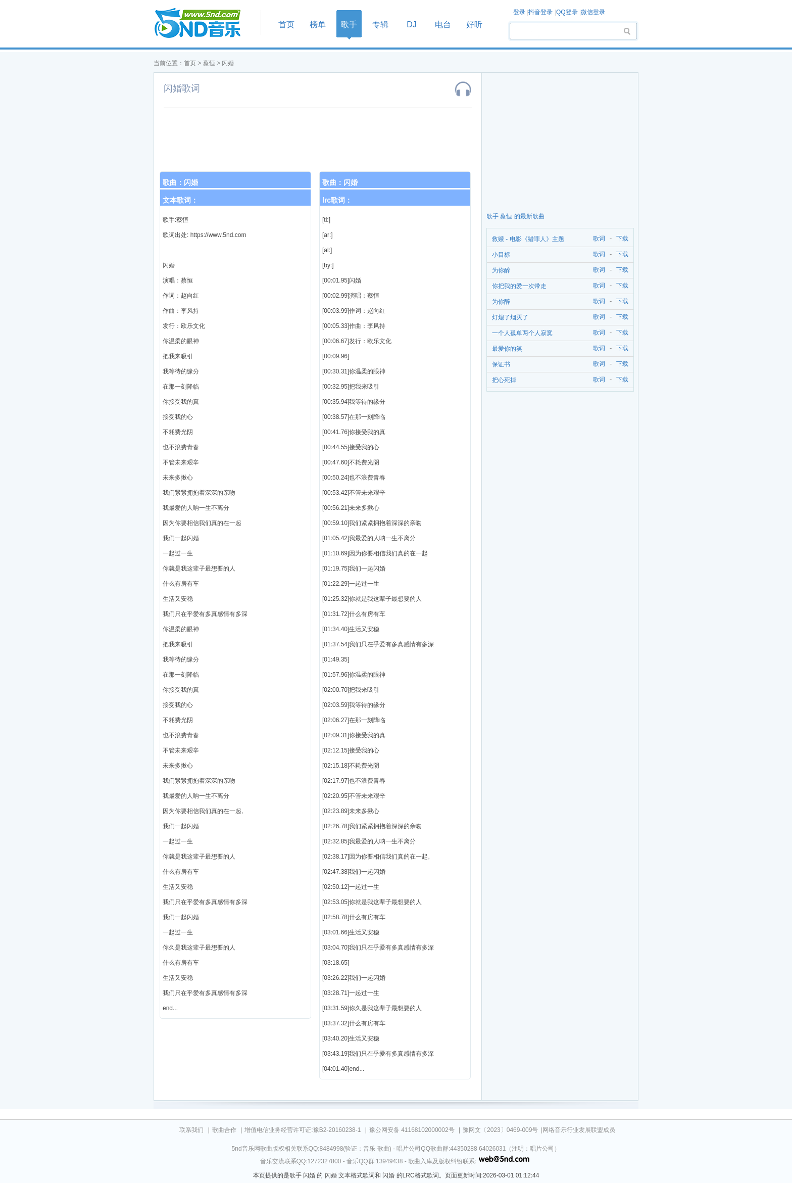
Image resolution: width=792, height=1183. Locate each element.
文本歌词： (180, 200)
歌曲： (180, 182)
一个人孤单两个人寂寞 (522, 333)
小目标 (501, 254)
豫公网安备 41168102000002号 (412, 1129)
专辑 (380, 24)
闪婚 (228, 63)
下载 (622, 238)
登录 (519, 12)
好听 (474, 24)
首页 (204, 23)
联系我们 (191, 1129)
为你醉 (501, 270)
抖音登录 (540, 12)
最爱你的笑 (507, 348)
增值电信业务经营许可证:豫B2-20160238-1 (302, 1129)
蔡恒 (209, 63)
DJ (412, 24)
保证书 (501, 364)
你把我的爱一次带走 (519, 286)
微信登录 (593, 12)
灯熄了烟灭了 (510, 317)
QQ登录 (567, 12)
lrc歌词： (337, 200)
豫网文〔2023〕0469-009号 (500, 1129)
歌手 (349, 24)
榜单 (318, 24)
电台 (443, 24)
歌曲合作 (224, 1129)
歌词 (597, 238)
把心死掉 (504, 380)
